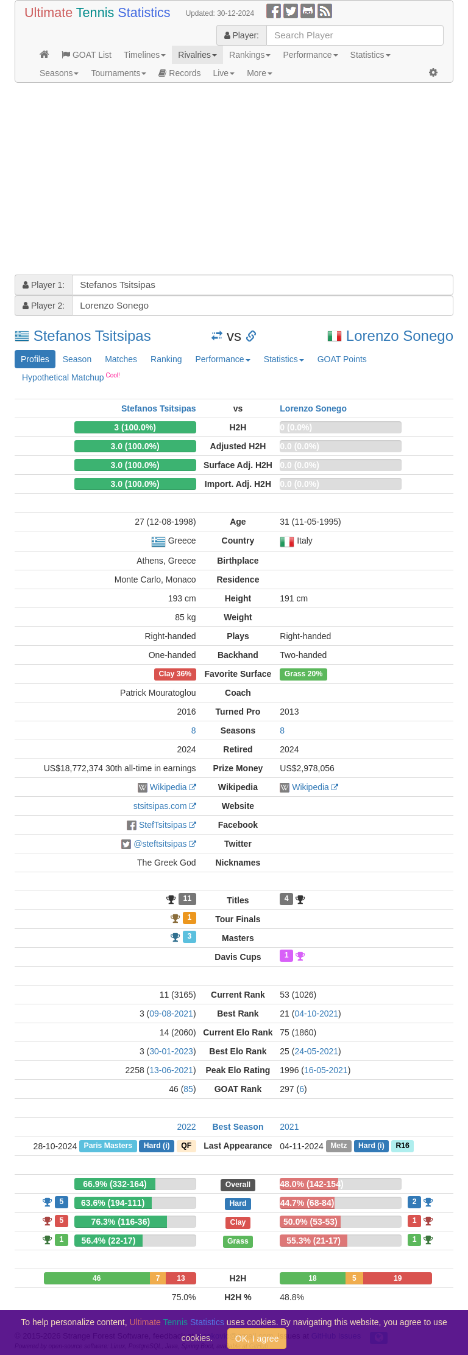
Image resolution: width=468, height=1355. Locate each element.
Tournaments (118, 73)
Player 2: (44, 305)
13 (181, 1278)
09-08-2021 (171, 1013)
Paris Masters (107, 1146)
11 (187, 899)
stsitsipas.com (160, 806)
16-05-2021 (326, 1070)
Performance (310, 55)
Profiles (35, 359)
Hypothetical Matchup (71, 376)
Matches (121, 359)
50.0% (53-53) (310, 1222)
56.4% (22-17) (109, 1240)
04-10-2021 (316, 1013)
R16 (402, 1146)
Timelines (145, 55)
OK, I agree (257, 1338)
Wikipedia (168, 787)
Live (224, 73)
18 (312, 1278)
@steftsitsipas (159, 844)
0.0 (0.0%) (299, 446)
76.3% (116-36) (121, 1222)
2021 (289, 1127)
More (259, 73)
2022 (186, 1127)
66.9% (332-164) (114, 1184)
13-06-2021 (171, 1070)
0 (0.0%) (296, 427)
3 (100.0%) (134, 427)
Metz (338, 1146)
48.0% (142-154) (311, 1184)
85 (188, 1089)
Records (179, 73)
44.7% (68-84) (307, 1203)
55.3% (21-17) (313, 1240)
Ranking (166, 359)
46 (97, 1278)
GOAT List (87, 55)
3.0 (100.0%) (134, 446)
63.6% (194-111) (112, 1203)
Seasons (59, 73)
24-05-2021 (316, 1051)
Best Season (237, 1127)
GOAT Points (342, 359)
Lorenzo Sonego (399, 335)
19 (398, 1278)
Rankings (250, 55)
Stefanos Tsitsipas (92, 335)
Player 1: (44, 285)
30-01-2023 (171, 1051)
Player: (241, 35)
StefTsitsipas (163, 825)
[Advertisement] (234, 180)
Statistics (370, 55)
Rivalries (197, 55)
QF (186, 1146)
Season (77, 359)
